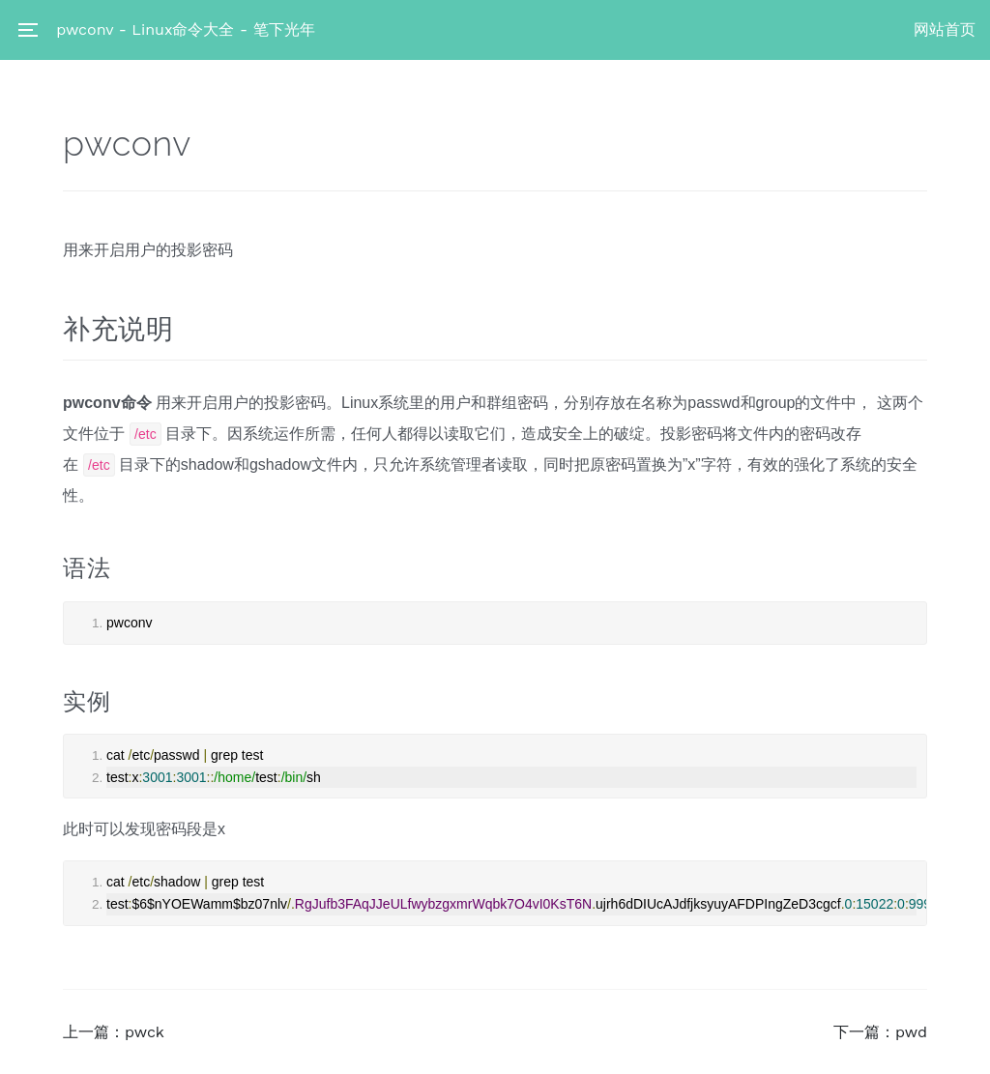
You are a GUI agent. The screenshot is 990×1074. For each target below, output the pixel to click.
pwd (911, 1032)
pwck (144, 1032)
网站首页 (944, 29)
